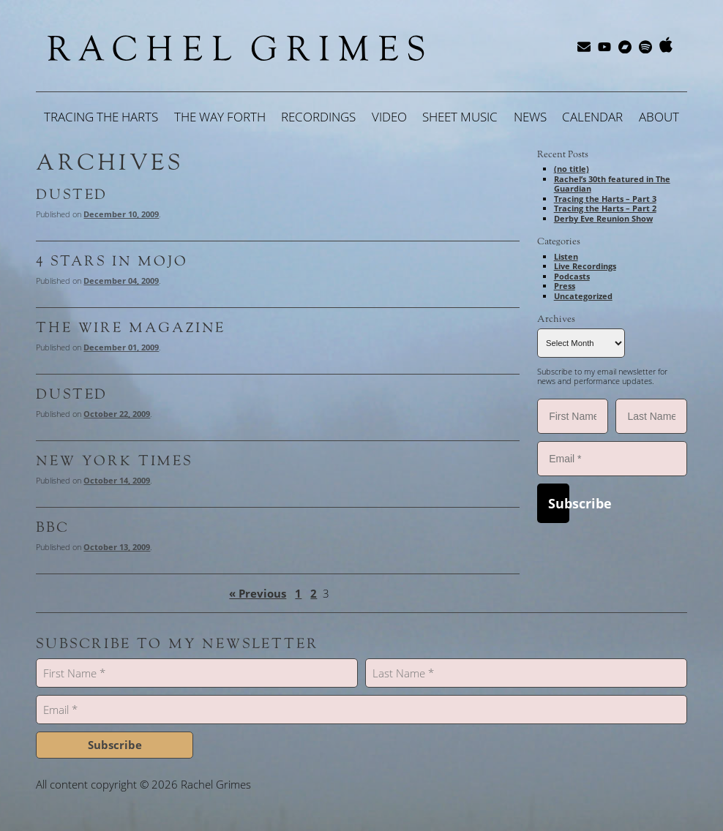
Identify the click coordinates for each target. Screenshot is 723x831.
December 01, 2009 (121, 347)
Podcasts (572, 276)
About (659, 116)
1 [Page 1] (298, 593)
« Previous (257, 593)
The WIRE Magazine (130, 327)
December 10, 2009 (121, 213)
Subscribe (558, 503)
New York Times (114, 461)
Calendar (592, 116)
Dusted (72, 194)
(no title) (571, 168)
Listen (566, 256)
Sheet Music (460, 116)
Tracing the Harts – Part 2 (605, 208)
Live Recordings (585, 265)
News (530, 116)
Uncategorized (583, 295)
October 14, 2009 (116, 480)
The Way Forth (220, 116)
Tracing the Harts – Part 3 (605, 198)
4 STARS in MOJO (111, 261)
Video (389, 116)
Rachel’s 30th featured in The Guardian (612, 184)
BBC (52, 527)
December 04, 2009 (121, 280)
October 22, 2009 (116, 413)
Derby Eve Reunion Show (603, 218)
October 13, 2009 (116, 546)
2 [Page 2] (313, 593)
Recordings (318, 116)
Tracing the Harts (101, 116)
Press (564, 285)
